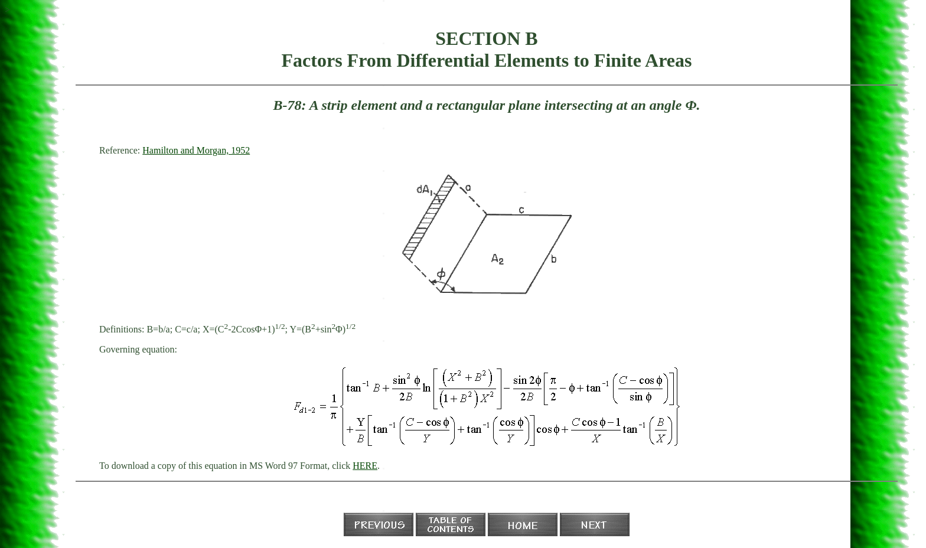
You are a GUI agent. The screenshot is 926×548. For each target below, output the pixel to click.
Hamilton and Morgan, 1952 (196, 150)
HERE (365, 466)
